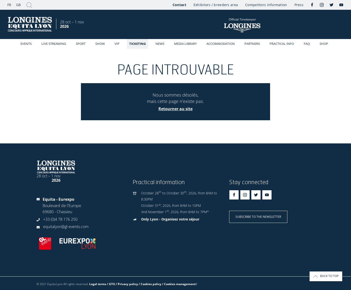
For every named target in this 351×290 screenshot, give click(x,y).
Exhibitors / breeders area (216, 4)
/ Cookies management (178, 284)
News (160, 43)
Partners (252, 43)
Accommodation (220, 43)
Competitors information (266, 4)
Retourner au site (175, 108)
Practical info (282, 43)
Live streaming (53, 43)
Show (100, 43)
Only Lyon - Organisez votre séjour (170, 219)
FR (9, 4)
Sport (81, 43)
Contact (179, 4)
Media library (185, 43)
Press (298, 4)
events (26, 43)
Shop (324, 43)
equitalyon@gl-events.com (65, 226)
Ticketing (137, 43)
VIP (117, 43)
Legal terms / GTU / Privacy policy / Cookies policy (125, 284)
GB (18, 4)
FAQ (307, 43)
